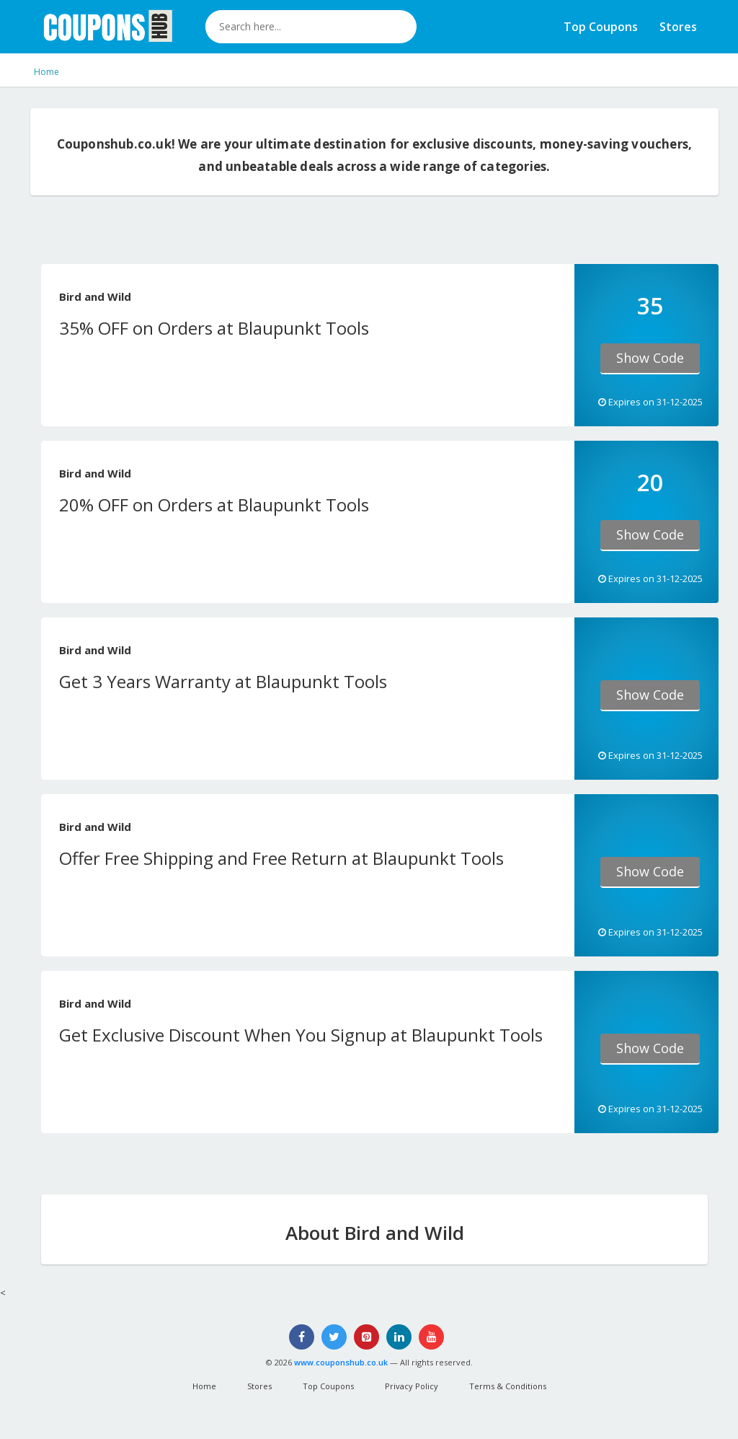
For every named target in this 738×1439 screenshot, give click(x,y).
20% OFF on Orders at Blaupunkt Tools (214, 504)
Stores (678, 27)
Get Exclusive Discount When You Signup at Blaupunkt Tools (301, 1035)
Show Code (650, 357)
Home (46, 72)
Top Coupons (601, 27)
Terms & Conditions (507, 1386)
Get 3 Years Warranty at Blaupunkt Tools (223, 681)
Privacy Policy (411, 1386)
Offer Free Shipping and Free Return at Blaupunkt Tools (281, 858)
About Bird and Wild (374, 1233)
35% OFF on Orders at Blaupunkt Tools (214, 328)
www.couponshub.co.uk (341, 1362)
